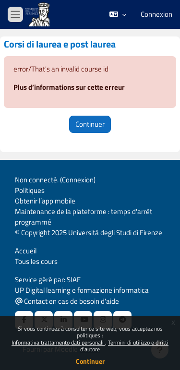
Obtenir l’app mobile (45, 200)
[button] (117, 14)
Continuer (90, 361)
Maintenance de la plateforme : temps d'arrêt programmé (83, 216)
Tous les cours (36, 261)
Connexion (156, 14)
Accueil (25, 250)
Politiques (30, 190)
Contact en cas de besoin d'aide (67, 301)
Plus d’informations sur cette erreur (69, 87)
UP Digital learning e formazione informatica (82, 290)
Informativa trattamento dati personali (58, 342)
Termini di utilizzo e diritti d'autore (124, 346)
